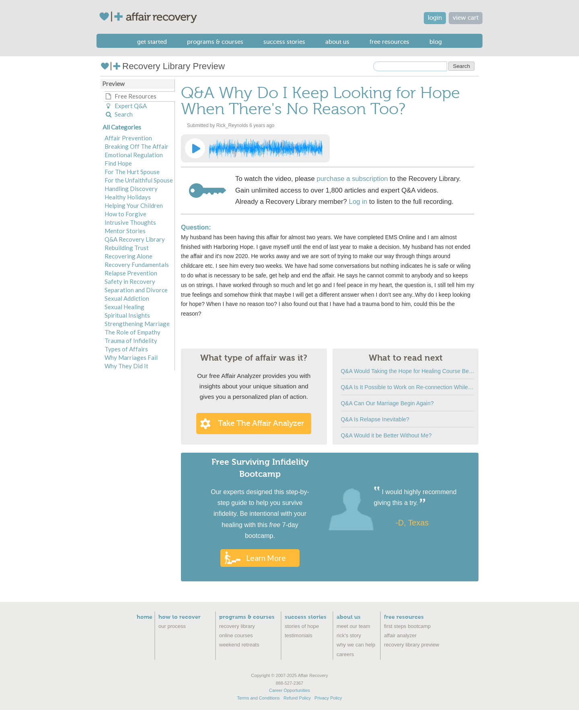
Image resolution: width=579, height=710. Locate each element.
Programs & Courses (215, 41)
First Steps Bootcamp (407, 626)
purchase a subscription (352, 179)
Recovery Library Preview (163, 66)
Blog (435, 41)
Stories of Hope (302, 626)
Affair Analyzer (400, 635)
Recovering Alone (128, 256)
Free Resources (389, 41)
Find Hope (118, 163)
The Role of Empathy (132, 332)
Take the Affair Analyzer (261, 423)
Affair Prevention (128, 138)
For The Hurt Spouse (132, 171)
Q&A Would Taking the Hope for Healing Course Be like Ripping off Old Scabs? (407, 371)
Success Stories (284, 41)
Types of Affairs (126, 349)
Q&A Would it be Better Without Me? (386, 435)
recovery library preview (411, 645)
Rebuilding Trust (127, 247)
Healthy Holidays (128, 197)
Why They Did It (126, 365)
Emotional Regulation (134, 154)
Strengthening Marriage (137, 323)
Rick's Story (349, 635)
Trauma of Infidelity (131, 340)
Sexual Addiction (127, 298)
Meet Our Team (353, 626)
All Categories (122, 127)
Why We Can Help (356, 645)
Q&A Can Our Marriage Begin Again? (387, 403)
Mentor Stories (125, 230)
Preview (113, 83)
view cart (465, 17)
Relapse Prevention (131, 273)
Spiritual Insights (127, 315)
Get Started (152, 41)
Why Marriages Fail (131, 357)
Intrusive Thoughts (130, 222)
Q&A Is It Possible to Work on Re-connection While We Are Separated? (407, 387)
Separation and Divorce (136, 289)
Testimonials (298, 635)
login (435, 17)
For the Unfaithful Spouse (139, 180)
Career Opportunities (289, 690)
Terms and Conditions (258, 698)
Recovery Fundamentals (137, 264)
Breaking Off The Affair (136, 146)
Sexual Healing (124, 306)
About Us (337, 41)
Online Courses (236, 635)
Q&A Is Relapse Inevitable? (375, 419)
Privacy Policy (328, 698)
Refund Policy (297, 698)
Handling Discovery (131, 188)
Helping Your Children (134, 205)
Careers (345, 654)
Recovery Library (237, 626)
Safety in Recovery (130, 281)
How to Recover (179, 617)
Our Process (172, 626)
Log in (358, 201)
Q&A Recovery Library (135, 239)
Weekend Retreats (239, 645)
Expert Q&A (126, 105)
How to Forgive (125, 214)
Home (144, 617)
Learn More (266, 557)
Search (119, 114)
